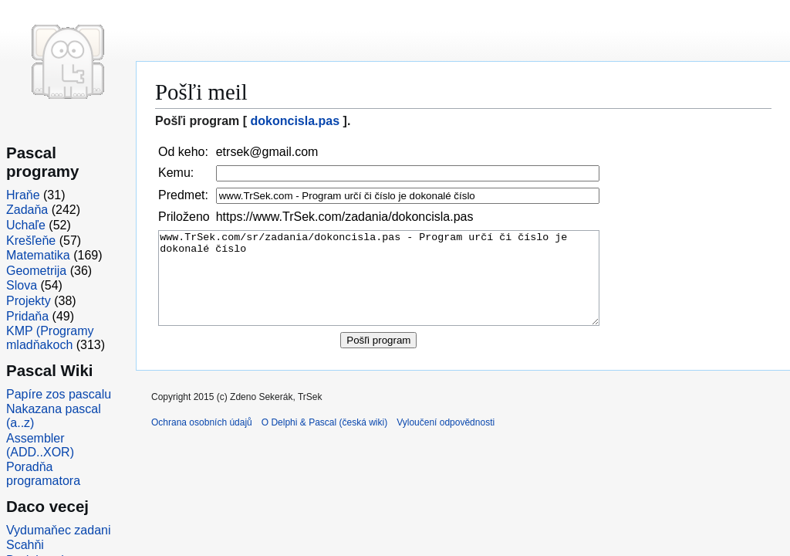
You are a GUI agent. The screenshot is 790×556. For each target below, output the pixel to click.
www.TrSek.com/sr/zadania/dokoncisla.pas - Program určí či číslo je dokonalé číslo (378, 287)
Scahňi (25, 544)
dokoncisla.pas (295, 120)
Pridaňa (27, 316)
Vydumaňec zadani (58, 530)
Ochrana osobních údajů (201, 441)
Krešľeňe (31, 240)
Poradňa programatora (43, 473)
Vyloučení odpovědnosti (446, 441)
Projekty (28, 300)
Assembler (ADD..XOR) (40, 445)
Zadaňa (27, 209)
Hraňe (23, 195)
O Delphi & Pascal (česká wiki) (324, 441)
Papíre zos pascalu (58, 394)
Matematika (38, 255)
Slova (21, 285)
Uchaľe (26, 225)
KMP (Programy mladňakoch (50, 337)
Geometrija (36, 270)
